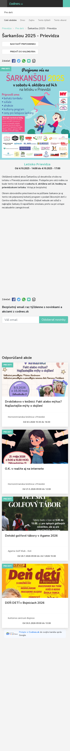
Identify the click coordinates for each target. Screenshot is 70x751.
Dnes (22, 20)
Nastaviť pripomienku (23, 44)
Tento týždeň (44, 20)
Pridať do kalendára (22, 51)
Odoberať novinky (54, 320)
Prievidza (6, 28)
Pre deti (19, 28)
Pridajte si (29, 632)
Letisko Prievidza (37, 164)
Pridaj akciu (66, 3)
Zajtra (31, 20)
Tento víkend (60, 20)
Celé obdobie (10, 20)
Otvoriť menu (3, 3)
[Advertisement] (35, 335)
